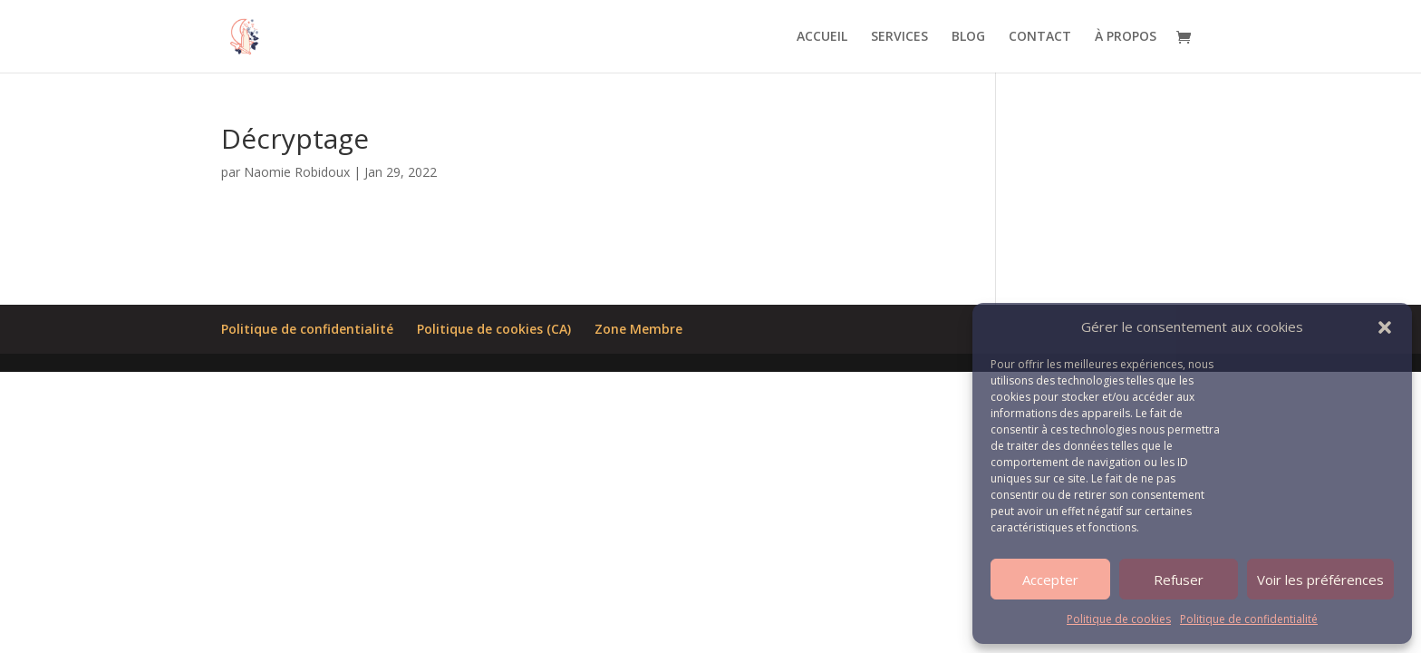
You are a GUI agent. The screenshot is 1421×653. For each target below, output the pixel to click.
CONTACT (1040, 37)
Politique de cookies (1119, 619)
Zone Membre (638, 328)
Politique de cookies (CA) (494, 328)
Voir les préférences (1320, 579)
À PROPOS (1125, 37)
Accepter (1050, 579)
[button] (1385, 327)
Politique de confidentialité (1249, 619)
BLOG (968, 37)
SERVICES (899, 37)
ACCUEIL (822, 37)
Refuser (1179, 579)
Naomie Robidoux (297, 171)
